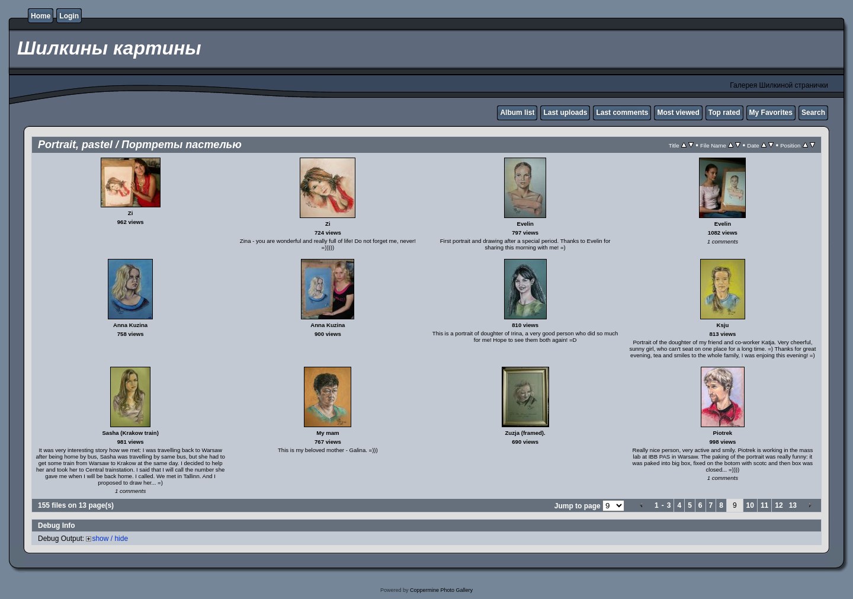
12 (779, 505)
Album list (517, 112)
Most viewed (678, 112)
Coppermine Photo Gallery (441, 590)
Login (69, 16)
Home (40, 16)
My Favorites (771, 112)
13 (793, 505)
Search (813, 112)
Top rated (724, 112)
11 (764, 505)
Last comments (622, 112)
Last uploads (565, 112)
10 (750, 505)
